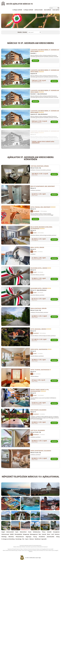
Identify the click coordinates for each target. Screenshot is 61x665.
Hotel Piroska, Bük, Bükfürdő (43, 207)
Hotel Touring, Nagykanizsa (40, 369)
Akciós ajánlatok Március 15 (19, 4)
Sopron (27, 539)
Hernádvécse (42, 536)
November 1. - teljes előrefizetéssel (38, 94)
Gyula (16, 532)
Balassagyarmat (34, 534)
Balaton (4, 550)
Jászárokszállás (50, 536)
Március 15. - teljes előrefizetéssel (38, 290)
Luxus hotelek (50, 549)
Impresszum (45, 546)
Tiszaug (35, 536)
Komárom (57, 534)
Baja (40, 534)
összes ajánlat (55, 9)
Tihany (43, 532)
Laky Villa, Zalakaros (38, 430)
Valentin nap (39, 549)
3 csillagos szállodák (17, 9)
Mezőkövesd (38, 539)
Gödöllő (12, 534)
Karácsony (18, 549)
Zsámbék (49, 532)
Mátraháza (11, 536)
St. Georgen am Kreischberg (8, 539)
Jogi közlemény (33, 546)
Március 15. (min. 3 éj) (35, 310)
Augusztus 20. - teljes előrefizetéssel (38, 114)
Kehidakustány (36, 532)
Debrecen (31, 539)
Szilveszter (34, 549)
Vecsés (29, 532)
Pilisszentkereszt (20, 536)
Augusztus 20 (10, 549)
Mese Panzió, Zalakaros (38, 410)
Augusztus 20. (33, 73)
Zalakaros (30, 551)
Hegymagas (28, 536)
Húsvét (14, 549)
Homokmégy (18, 539)
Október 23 (26, 549)
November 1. (33, 53)
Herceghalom (56, 532)
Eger (16, 550)
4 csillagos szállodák (28, 9)
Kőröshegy (3, 536)
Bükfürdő (13, 550)
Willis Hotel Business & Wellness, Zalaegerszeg (41, 227)
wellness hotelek (39, 9)
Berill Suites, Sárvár (38, 247)
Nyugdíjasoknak (45, 549)
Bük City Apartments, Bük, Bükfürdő (42, 186)
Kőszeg (58, 536)
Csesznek (44, 534)
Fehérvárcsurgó (5, 534)
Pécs (23, 539)
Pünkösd (30, 549)
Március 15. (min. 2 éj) (35, 168)
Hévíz (38, 550)
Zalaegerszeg (26, 534)
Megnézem (35, 60)
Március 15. (33, 134)
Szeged (3, 532)
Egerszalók (43, 539)
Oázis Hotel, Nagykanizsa (40, 349)
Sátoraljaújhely (18, 534)
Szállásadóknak (40, 546)
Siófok (50, 550)
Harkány (34, 550)
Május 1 (22, 549)
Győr (23, 550)
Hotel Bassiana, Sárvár (40, 329)
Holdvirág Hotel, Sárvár (40, 268)
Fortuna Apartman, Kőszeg (39, 166)
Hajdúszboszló (29, 550)
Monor (48, 534)
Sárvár (47, 550)
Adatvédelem (28, 546)
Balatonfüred (23, 532)
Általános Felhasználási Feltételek (19, 546)
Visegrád (56, 550)
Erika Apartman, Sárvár (39, 308)
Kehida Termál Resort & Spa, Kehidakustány (39, 390)
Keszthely (41, 550)
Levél (52, 534)
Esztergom (20, 550)
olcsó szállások (47, 9)
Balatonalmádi (10, 532)
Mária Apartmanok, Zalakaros (41, 450)
